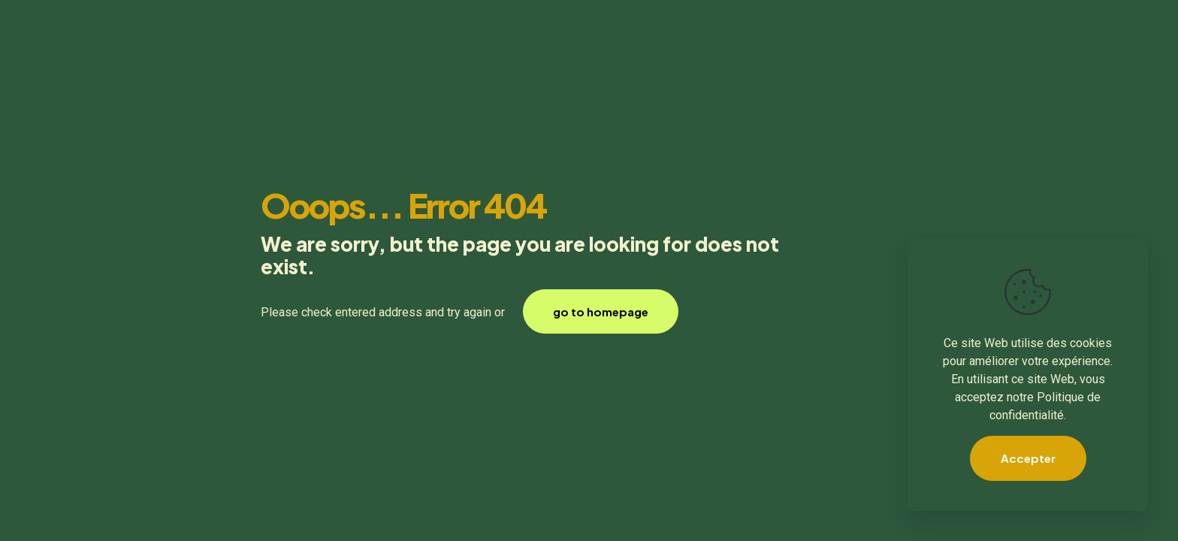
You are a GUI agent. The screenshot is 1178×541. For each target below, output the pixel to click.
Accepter (1028, 458)
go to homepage (600, 311)
